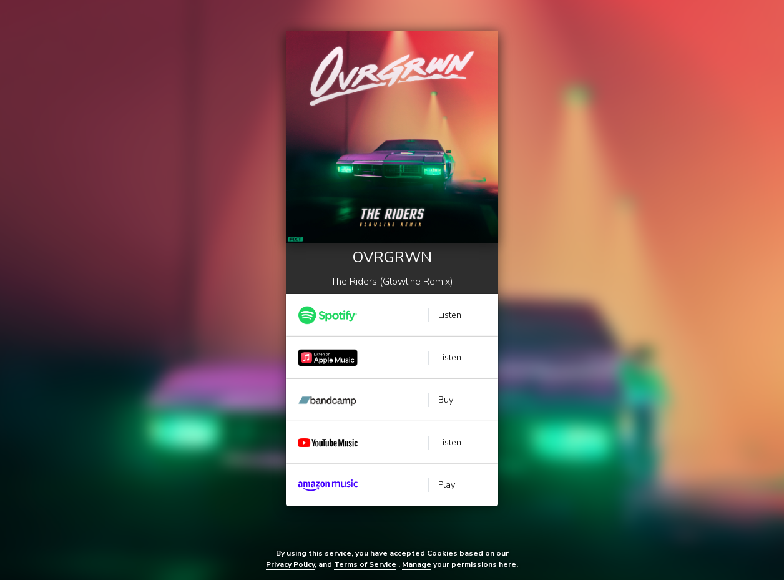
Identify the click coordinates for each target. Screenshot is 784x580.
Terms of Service (365, 564)
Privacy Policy (290, 564)
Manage (416, 564)
